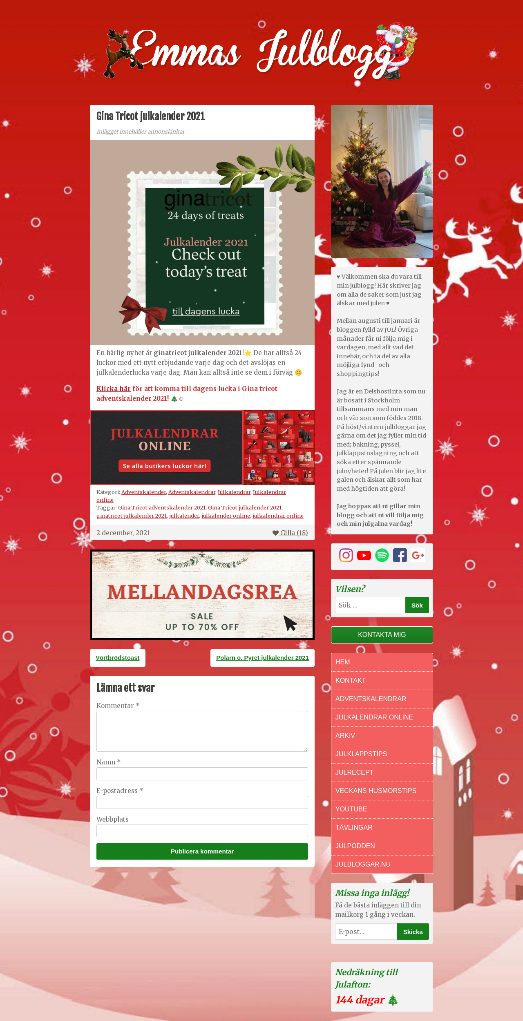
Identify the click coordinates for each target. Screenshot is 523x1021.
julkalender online (225, 515)
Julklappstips (361, 754)
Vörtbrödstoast (118, 657)
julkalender (184, 515)
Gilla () (290, 533)
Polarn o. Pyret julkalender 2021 (262, 657)
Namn (108, 762)
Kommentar (118, 706)
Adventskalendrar (191, 492)
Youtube (351, 809)
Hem (342, 662)
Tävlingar (354, 827)
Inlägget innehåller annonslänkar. (141, 131)
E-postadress (119, 791)
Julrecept (354, 772)
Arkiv (345, 735)
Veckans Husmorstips (375, 790)
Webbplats (112, 819)
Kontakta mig (382, 634)
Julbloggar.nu (363, 864)
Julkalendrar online (374, 717)
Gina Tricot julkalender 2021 (245, 507)
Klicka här (113, 389)
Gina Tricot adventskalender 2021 (162, 507)
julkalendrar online (278, 515)
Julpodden (355, 845)
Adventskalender (143, 492)
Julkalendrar (234, 492)
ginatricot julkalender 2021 (131, 515)
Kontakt (350, 680)
